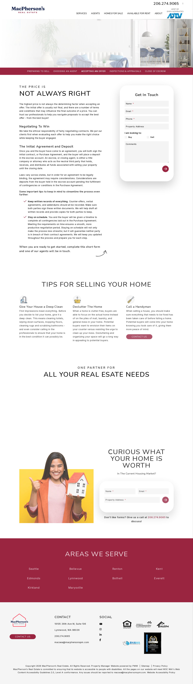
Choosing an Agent (65, 71)
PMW (135, 666)
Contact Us (22, 636)
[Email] (147, 111)
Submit (165, 169)
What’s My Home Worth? (110, 51)
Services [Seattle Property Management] (81, 13)
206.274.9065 (166, 3)
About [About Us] (158, 13)
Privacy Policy (160, 666)
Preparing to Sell (38, 71)
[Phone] (147, 119)
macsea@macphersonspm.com (72, 642)
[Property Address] (147, 126)
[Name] (147, 104)
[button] (181, 3)
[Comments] (147, 152)
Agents (95, 13)
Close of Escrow (155, 71)
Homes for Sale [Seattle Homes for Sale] (113, 13)
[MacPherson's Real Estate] (28, 9)
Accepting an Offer (93, 71)
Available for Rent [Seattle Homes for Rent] (138, 13)
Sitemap (145, 666)
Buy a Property (77, 51)
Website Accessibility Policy (161, 672)
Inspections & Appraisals (125, 71)
